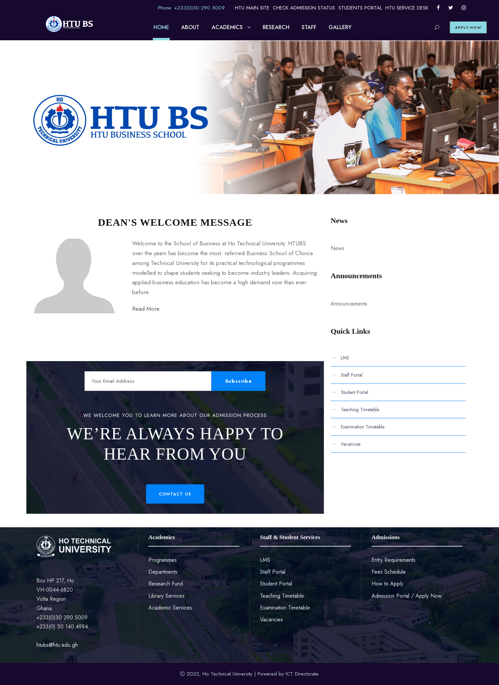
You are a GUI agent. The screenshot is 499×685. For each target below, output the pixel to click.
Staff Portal (351, 375)
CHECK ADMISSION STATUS (304, 8)
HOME (161, 27)
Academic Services (170, 608)
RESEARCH (276, 27)
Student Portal (354, 392)
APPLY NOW (468, 27)
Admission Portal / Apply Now (407, 596)
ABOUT (190, 27)
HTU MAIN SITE (252, 8)
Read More (146, 309)
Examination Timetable (362, 426)
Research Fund (165, 584)
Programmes (162, 560)
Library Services (166, 596)
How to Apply (387, 584)
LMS (345, 357)
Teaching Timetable (360, 409)
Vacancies (350, 444)
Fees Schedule (389, 572)
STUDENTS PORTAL (360, 8)
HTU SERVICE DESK (406, 8)
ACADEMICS (227, 27)
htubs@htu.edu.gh (57, 645)
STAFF (309, 27)
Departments (162, 572)
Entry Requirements (393, 560)
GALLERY (340, 27)
